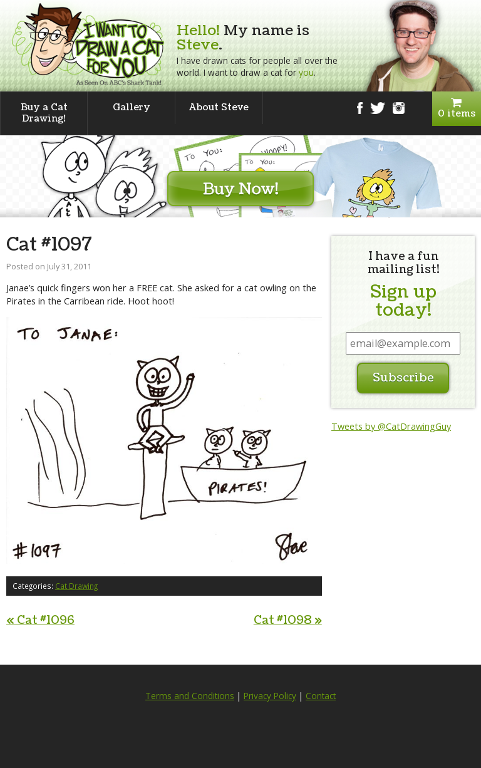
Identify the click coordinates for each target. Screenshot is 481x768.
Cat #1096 (40, 620)
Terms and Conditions (189, 696)
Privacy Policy (270, 696)
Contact (321, 696)
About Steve (219, 107)
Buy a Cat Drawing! (44, 113)
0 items (456, 108)
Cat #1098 (288, 620)
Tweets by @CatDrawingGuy (391, 426)
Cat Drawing (76, 586)
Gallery (131, 107)
